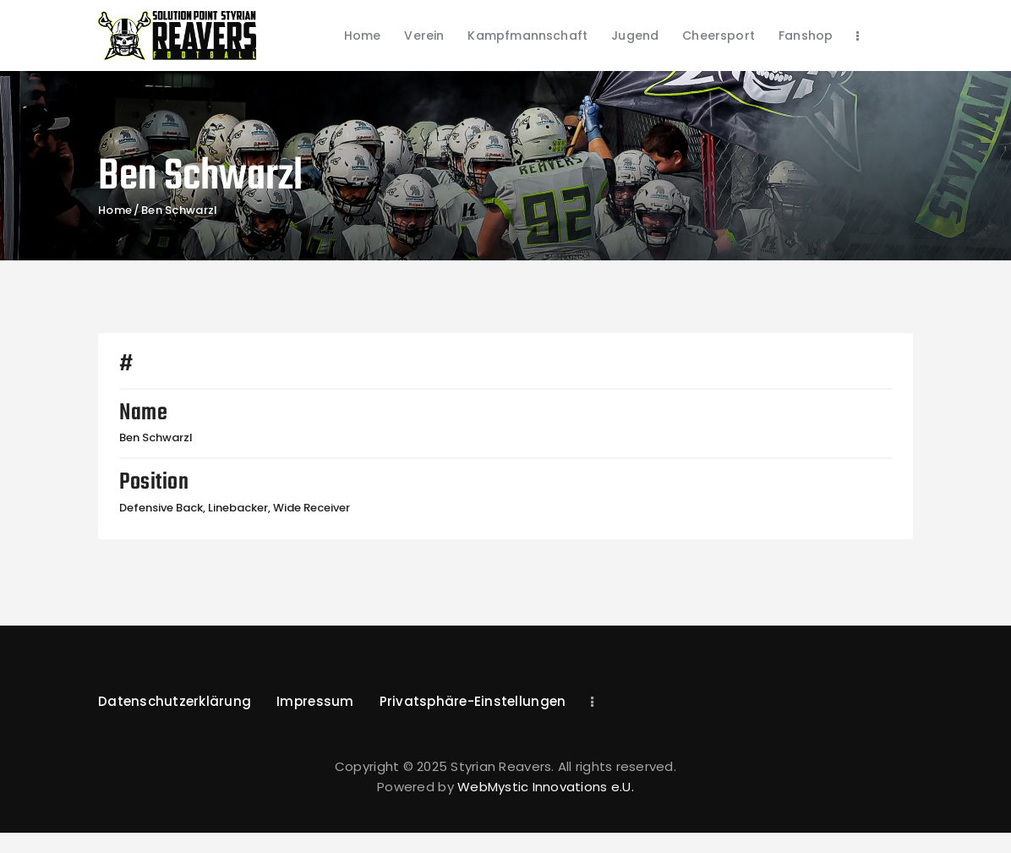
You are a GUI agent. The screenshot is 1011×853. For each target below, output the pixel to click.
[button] (473, 702)
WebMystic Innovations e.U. (545, 787)
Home (115, 210)
